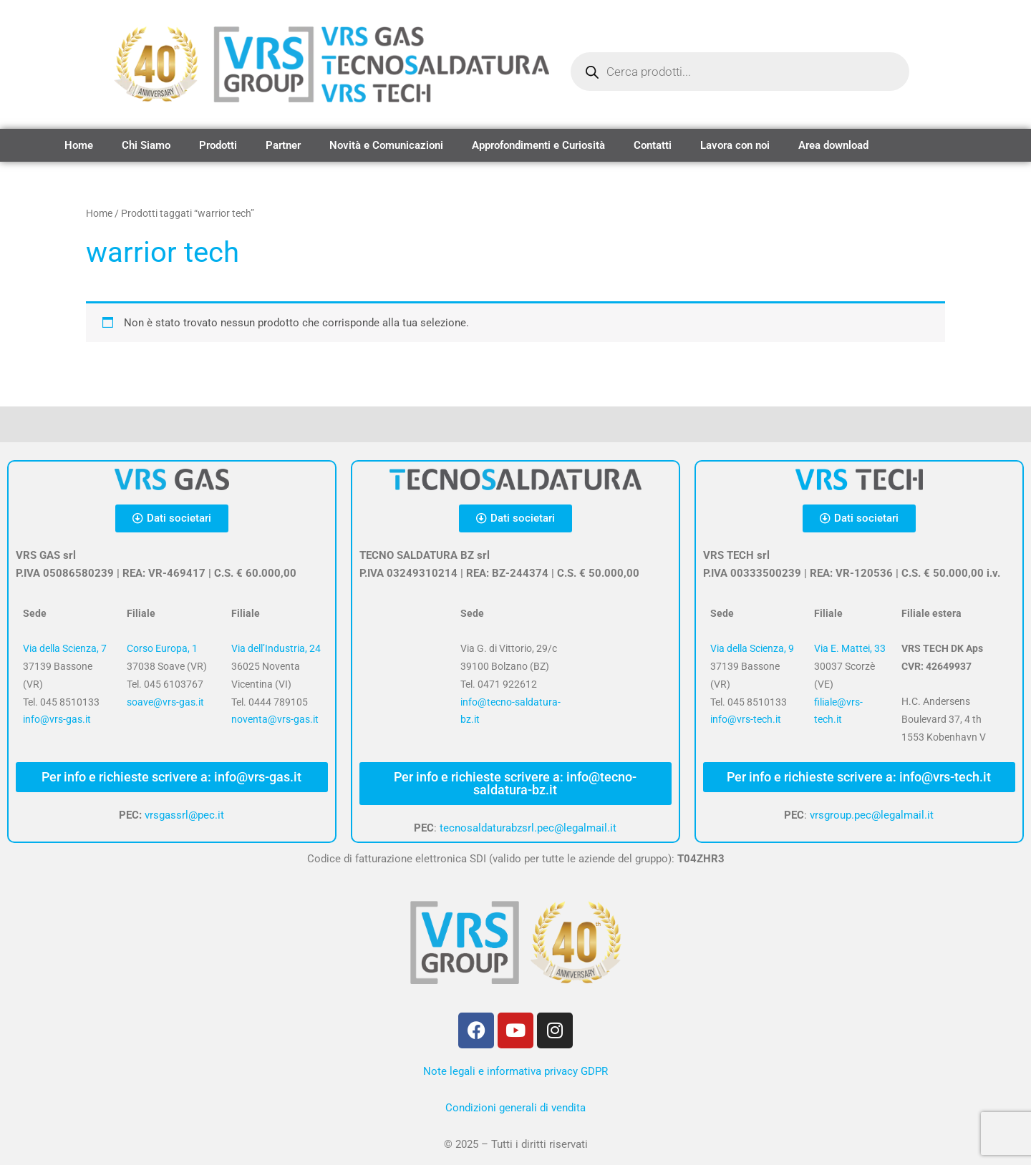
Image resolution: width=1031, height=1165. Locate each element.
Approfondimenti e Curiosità (538, 145)
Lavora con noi (735, 145)
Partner (283, 145)
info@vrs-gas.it (57, 719)
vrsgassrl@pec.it (184, 815)
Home (78, 145)
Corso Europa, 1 (162, 648)
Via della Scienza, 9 (752, 648)
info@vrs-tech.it (745, 719)
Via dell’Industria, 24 (276, 648)
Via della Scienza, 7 (65, 648)
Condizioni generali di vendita (515, 1107)
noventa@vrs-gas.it (275, 719)
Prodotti (218, 145)
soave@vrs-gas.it (165, 702)
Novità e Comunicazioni (386, 145)
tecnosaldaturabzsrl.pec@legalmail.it (528, 828)
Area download (833, 145)
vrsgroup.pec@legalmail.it (872, 815)
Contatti (653, 145)
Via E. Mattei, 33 (850, 648)
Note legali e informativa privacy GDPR (515, 1071)
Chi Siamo (146, 145)
